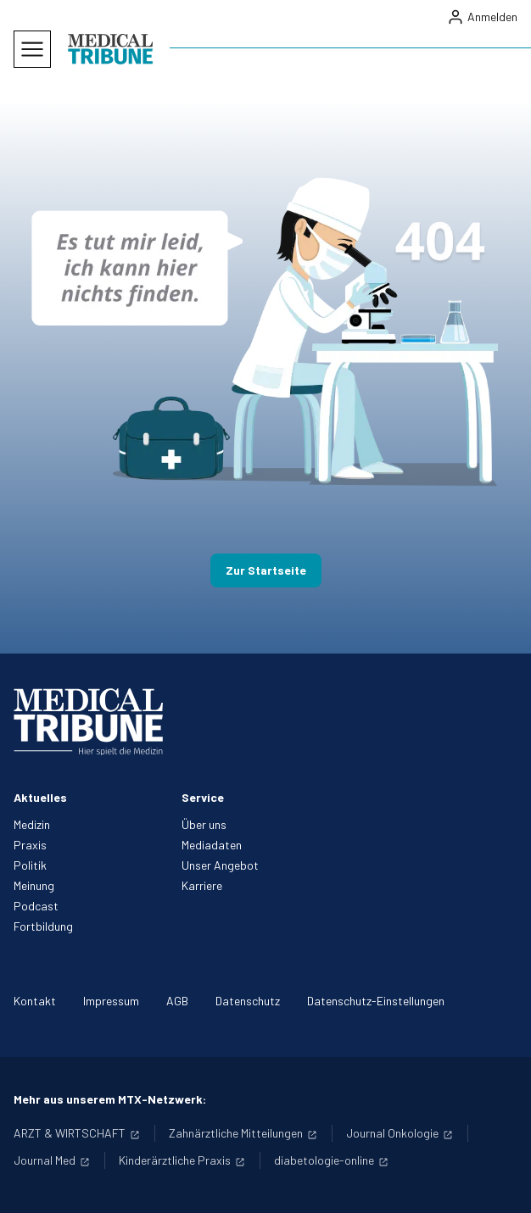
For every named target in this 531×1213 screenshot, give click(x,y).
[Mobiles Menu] (32, 49)
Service (203, 797)
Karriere (202, 885)
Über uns (204, 824)
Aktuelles (40, 797)
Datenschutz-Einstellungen (375, 1000)
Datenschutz (247, 1000)
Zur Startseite (266, 570)
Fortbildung (43, 926)
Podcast (36, 906)
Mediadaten (212, 844)
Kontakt (35, 1000)
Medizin (32, 824)
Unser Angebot (220, 865)
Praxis (30, 844)
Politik (30, 865)
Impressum (111, 1000)
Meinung (34, 885)
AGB (177, 1000)
